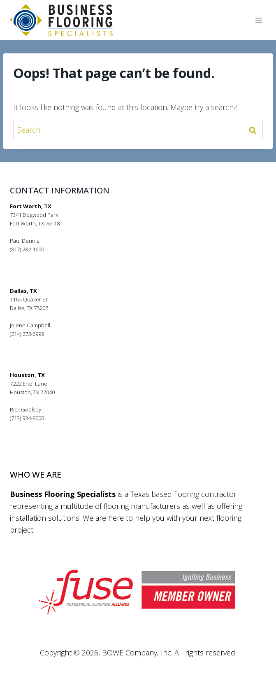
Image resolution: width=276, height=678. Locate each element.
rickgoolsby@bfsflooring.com (45, 426)
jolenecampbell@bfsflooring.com (51, 342)
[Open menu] (258, 20)
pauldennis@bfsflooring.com (45, 258)
